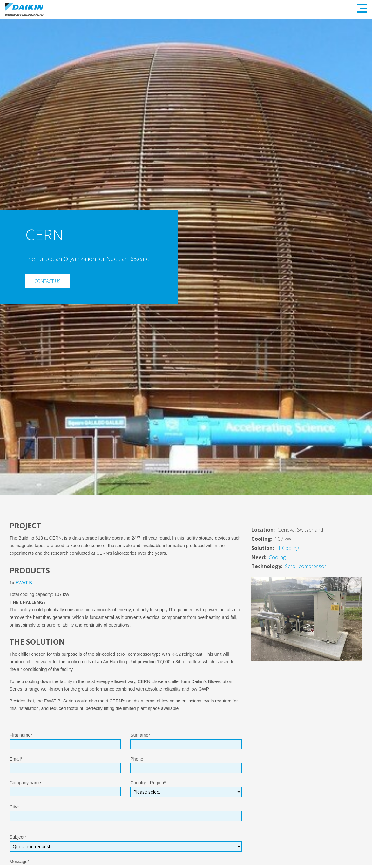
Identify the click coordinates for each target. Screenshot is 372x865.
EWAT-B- (25, 582)
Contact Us (47, 281)
